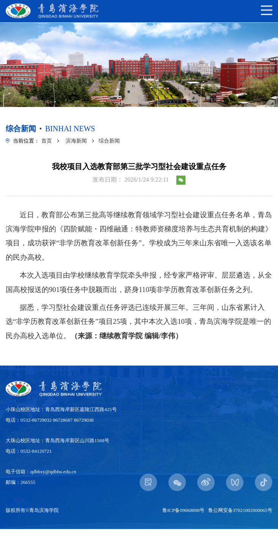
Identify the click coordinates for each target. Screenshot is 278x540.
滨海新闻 (76, 141)
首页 (46, 141)
